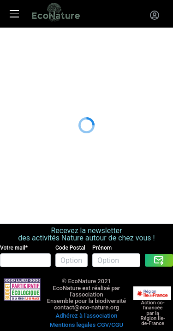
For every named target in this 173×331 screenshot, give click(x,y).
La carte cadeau (26, 54)
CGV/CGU (110, 293)
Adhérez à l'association (87, 286)
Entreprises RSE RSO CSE (41, 65)
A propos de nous (29, 88)
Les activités (20, 43)
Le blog (12, 100)
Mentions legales (72, 293)
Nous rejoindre (24, 77)
